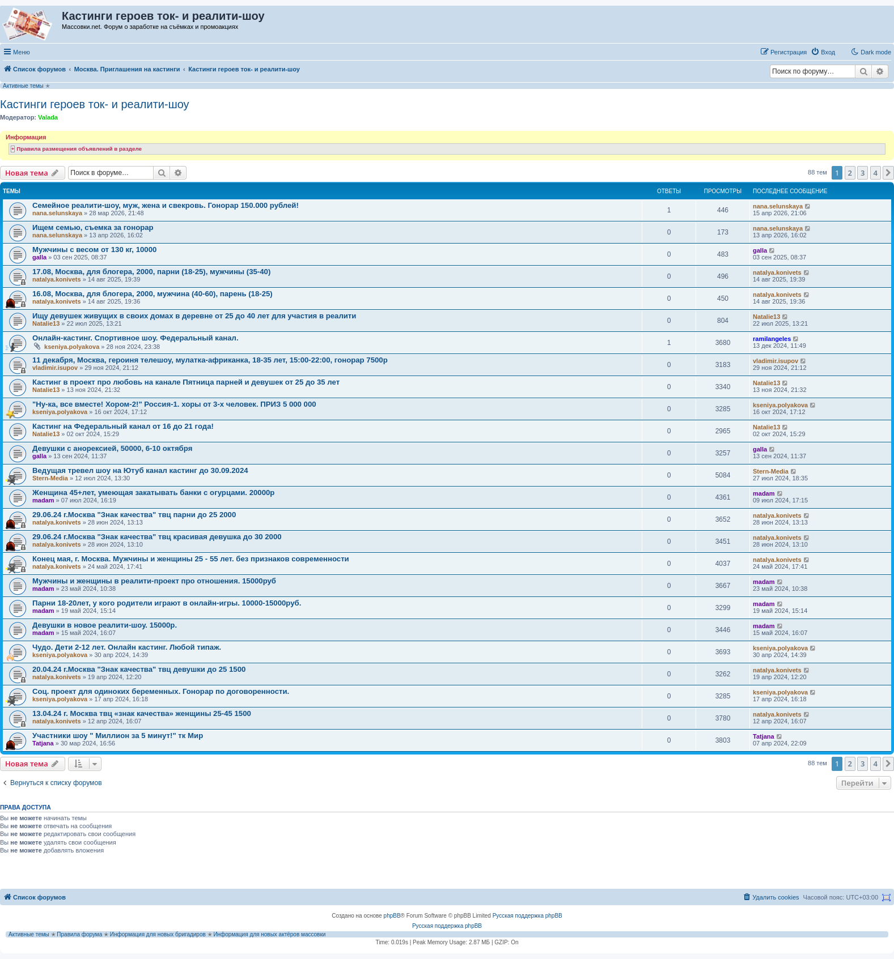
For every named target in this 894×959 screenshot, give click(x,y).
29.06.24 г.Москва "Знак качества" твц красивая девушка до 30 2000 (157, 536)
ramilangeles (772, 338)
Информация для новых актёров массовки (269, 934)
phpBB (392, 916)
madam (43, 500)
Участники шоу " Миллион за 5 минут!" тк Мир (117, 735)
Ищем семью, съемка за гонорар (93, 227)
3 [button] (863, 173)
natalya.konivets (56, 279)
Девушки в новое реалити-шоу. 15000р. (104, 625)
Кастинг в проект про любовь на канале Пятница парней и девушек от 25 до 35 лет (186, 382)
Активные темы (23, 86)
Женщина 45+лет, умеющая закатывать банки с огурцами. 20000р (153, 492)
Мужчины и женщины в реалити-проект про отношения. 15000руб (154, 581)
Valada (48, 117)
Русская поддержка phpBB (527, 916)
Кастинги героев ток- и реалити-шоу (94, 104)
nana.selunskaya (57, 213)
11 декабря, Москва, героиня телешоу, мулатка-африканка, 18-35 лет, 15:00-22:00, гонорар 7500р (210, 360)
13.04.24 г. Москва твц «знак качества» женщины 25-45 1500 (141, 713)
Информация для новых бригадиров (158, 934)
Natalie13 (46, 323)
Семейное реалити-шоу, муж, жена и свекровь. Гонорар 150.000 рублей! (165, 205)
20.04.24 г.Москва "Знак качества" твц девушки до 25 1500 (138, 669)
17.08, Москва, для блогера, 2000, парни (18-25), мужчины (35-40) (151, 271)
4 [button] (876, 173)
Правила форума (79, 934)
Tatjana (43, 743)
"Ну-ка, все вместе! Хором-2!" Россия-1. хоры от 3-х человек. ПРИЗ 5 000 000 (174, 404)
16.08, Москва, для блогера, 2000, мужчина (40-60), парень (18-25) (152, 293)
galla (39, 257)
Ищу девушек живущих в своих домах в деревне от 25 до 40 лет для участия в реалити (194, 316)
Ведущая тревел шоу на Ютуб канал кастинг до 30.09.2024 (140, 470)
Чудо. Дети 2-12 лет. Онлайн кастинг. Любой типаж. (126, 647)
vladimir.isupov (55, 367)
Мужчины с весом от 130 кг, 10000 (94, 249)
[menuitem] (823, 52)
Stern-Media (50, 478)
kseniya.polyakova (71, 346)
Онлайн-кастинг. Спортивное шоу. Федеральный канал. (135, 338)
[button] (888, 173)
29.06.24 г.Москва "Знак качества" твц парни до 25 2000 (134, 514)
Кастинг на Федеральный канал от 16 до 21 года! (123, 426)
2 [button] (850, 173)
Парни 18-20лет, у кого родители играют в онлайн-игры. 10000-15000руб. (166, 603)
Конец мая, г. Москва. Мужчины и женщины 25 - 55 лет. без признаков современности (190, 559)
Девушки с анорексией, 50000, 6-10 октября (112, 448)
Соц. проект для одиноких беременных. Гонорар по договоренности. (160, 691)
